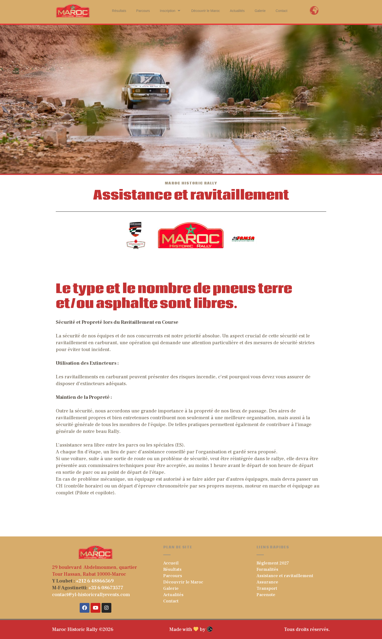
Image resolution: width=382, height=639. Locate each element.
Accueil (171, 563)
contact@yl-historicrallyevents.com (91, 594)
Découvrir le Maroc (205, 11)
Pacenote (266, 595)
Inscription (170, 10)
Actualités (237, 11)
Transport (267, 588)
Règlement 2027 (273, 563)
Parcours (143, 11)
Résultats (119, 11)
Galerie (260, 11)
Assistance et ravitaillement (285, 576)
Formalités (267, 569)
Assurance (267, 582)
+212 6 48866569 (95, 581)
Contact (281, 11)
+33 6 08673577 (105, 588)
